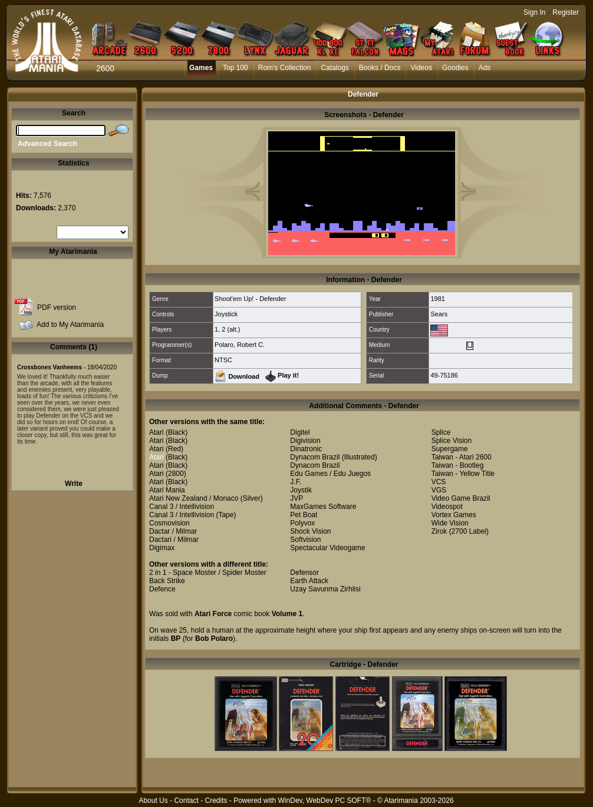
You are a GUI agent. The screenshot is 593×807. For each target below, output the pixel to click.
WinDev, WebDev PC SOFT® (324, 800)
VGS (438, 490)
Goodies (455, 68)
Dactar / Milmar (173, 531)
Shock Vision (310, 531)
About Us (153, 800)
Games (201, 68)
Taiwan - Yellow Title (463, 473)
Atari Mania (167, 490)
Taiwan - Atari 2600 (461, 457)
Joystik (301, 490)
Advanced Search (47, 144)
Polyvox (302, 523)
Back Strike (167, 581)
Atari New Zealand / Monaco (193, 498)
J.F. (295, 482)
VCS (438, 482)
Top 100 (235, 68)
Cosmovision (169, 523)
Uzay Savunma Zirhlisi (325, 589)
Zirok (439, 531)
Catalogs (334, 68)
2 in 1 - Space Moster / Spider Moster (207, 572)
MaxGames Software (323, 506)
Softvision (305, 539)
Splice (441, 432)
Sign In (534, 12)
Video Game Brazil (460, 498)
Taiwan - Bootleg (457, 465)
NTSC (223, 359)
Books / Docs (380, 68)
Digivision (305, 440)
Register (565, 12)
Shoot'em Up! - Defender (250, 298)
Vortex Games (453, 515)
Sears (438, 313)
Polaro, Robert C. (240, 344)
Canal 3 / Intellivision (181, 506)
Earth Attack (309, 581)
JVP (296, 498)
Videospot (447, 506)
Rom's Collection (284, 68)
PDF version (56, 307)
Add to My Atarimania (70, 324)
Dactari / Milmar (174, 539)
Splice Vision (451, 440)
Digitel (299, 432)
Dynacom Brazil (315, 457)
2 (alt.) (231, 329)
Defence (162, 589)
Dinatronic (306, 449)
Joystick (226, 313)
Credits (216, 800)
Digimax (161, 548)
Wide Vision (450, 523)
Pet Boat (303, 515)
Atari (156, 432)
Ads (485, 68)
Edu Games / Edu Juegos (330, 473)
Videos (420, 68)
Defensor (304, 572)
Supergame (449, 449)
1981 (437, 298)
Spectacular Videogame (327, 548)
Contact (186, 800)
